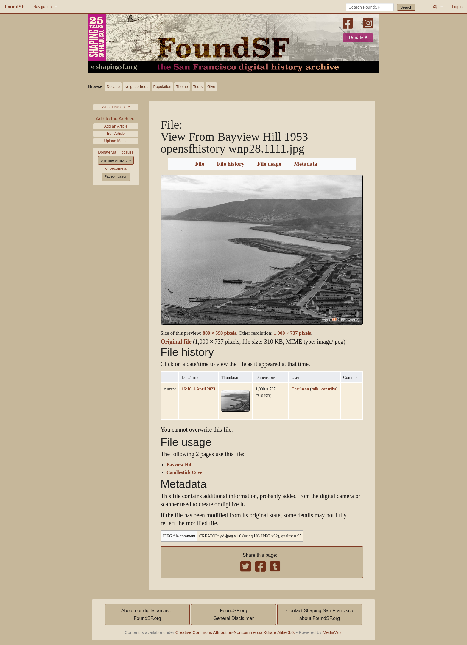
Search (406, 7)
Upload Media (116, 141)
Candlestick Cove (184, 472)
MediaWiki (332, 632)
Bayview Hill (179, 464)
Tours (198, 86)
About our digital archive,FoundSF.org (147, 614)
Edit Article (116, 133)
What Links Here (116, 107)
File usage (269, 164)
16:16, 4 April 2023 (198, 389)
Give (211, 86)
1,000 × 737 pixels (292, 333)
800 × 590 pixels (219, 333)
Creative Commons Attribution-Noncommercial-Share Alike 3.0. (235, 632)
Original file (176, 341)
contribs (328, 389)
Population (162, 86)
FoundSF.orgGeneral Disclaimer (233, 614)
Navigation (42, 6)
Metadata (305, 164)
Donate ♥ (358, 37)
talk (315, 389)
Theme (182, 86)
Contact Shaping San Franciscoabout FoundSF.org (319, 614)
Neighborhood (136, 86)
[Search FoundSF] (370, 7)
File (199, 164)
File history (230, 164)
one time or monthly (116, 160)
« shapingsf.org (114, 67)
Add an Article (116, 126)
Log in (457, 6)
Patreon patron (116, 176)
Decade (113, 86)
